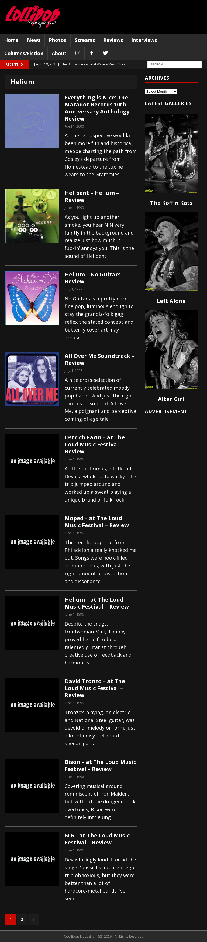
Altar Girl (171, 399)
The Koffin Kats (171, 202)
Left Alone (171, 301)
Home (11, 40)
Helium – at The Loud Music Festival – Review (97, 603)
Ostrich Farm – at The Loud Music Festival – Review (95, 444)
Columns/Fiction (23, 53)
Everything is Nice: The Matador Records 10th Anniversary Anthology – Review (99, 108)
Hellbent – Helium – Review (92, 196)
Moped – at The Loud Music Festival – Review (97, 522)
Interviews (144, 40)
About (59, 53)
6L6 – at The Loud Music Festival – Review (97, 839)
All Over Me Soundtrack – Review (99, 359)
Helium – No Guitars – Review (95, 278)
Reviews (113, 40)
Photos (57, 40)
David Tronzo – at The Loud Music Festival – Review (95, 688)
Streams (85, 40)
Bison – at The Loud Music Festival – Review (100, 765)
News (33, 40)
